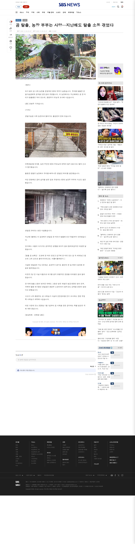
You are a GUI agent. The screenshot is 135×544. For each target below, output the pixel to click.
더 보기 (119, 257)
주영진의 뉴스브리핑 (37, 424)
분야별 (17, 411)
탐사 (64, 434)
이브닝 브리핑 (51, 417)
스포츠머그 (81, 415)
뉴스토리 (33, 430)
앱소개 (96, 424)
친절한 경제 (66, 419)
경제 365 (65, 421)
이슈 (17, 435)
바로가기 (96, 411)
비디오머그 (81, 411)
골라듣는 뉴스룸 (51, 425)
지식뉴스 (112, 415)
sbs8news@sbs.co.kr (72, 451)
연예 (64, 12)
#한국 (113, 7)
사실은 (64, 415)
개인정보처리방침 (49, 445)
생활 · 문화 (19, 426)
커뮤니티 (112, 419)
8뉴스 (22, 12)
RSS (95, 426)
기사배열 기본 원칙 (88, 456)
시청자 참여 (30, 445)
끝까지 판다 (66, 432)
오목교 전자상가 (82, 432)
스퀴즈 (111, 421)
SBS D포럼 (113, 432)
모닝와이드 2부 (35, 421)
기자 (95, 421)
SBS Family (90, 445)
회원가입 (115, 2)
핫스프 (99, 352)
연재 (64, 411)
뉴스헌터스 (34, 417)
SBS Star (113, 429)
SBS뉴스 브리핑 (51, 430)
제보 (95, 417)
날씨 (95, 415)
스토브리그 (81, 421)
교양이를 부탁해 (82, 419)
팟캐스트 (112, 417)
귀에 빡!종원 (81, 417)
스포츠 (58, 12)
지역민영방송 (102, 445)
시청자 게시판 (97, 428)
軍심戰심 (49, 415)
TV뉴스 (78, 12)
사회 (38, 12)
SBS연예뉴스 (114, 426)
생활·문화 (50, 12)
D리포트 (65, 424)
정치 (27, 12)
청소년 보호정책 (99, 456)
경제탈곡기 (100, 362)
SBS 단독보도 (66, 417)
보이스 (49, 427)
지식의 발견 (101, 373)
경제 (32, 12)
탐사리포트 (66, 428)
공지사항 (96, 434)
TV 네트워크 (19, 433)
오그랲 (99, 383)
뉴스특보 (33, 433)
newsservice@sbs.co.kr (71, 454)
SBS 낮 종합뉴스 (51, 432)
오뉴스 (33, 426)
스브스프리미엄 (114, 411)
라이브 (96, 419)
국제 (43, 12)
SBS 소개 (19, 445)
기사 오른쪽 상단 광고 (110, 46)
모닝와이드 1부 (35, 419)
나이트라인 (34, 428)
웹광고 (39, 445)
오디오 (49, 421)
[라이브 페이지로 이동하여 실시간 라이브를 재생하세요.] (26, 6)
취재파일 (71, 12)
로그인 (108, 2)
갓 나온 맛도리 (82, 430)
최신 (17, 415)
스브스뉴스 (81, 426)
